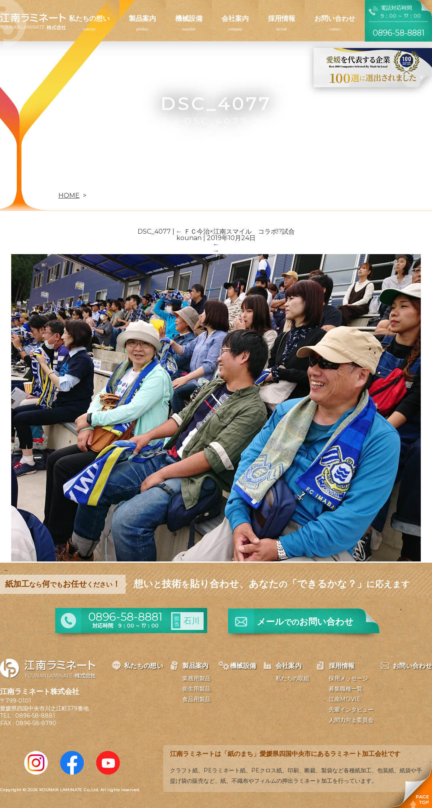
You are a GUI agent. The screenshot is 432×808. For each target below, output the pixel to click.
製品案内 (142, 18)
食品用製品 (196, 699)
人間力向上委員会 (351, 720)
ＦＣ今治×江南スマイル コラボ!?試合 (235, 231)
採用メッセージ (348, 678)
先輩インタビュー (351, 709)
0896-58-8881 (35, 715)
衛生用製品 (196, 688)
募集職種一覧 (345, 688)
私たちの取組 (292, 678)
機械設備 (188, 18)
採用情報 (281, 18)
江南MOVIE (345, 699)
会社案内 (235, 18)
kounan (189, 238)
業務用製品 (196, 678)
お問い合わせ (334, 18)
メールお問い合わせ (305, 621)
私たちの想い (89, 18)
